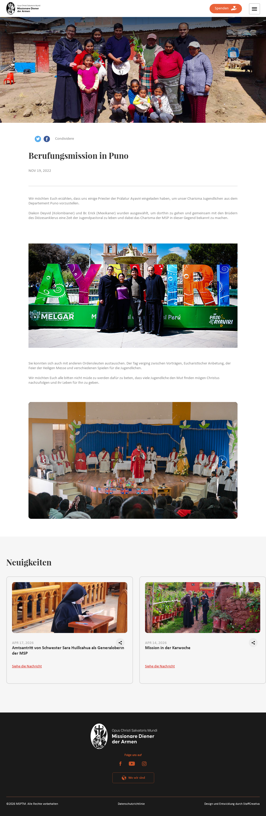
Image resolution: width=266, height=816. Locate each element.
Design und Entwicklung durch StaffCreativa (232, 804)
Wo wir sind (136, 778)
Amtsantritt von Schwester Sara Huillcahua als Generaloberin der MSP (68, 651)
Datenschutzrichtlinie (131, 804)
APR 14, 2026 (156, 643)
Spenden (226, 8)
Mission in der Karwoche (167, 648)
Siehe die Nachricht (27, 666)
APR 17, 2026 (23, 643)
